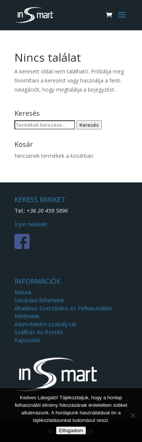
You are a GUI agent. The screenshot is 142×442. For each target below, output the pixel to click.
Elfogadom (71, 430)
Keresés (89, 124)
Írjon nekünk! (30, 224)
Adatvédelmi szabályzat (45, 324)
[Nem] (132, 415)
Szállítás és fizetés (38, 332)
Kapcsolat (27, 340)
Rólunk (22, 292)
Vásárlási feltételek (39, 300)
